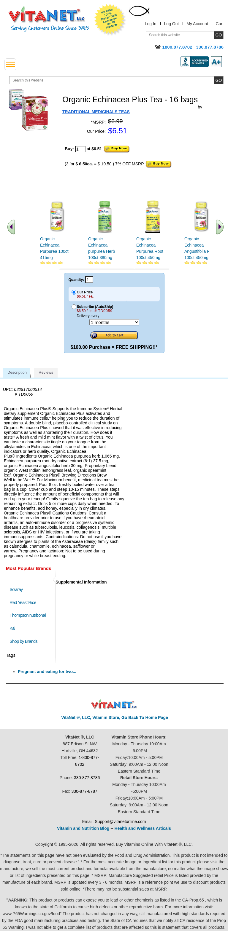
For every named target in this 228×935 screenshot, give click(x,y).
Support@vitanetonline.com (120, 821)
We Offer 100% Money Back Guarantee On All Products (110, 20)
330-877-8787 (84, 791)
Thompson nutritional (28, 615)
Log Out (171, 23)
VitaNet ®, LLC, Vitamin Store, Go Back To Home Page (114, 717)
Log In (150, 23)
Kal (12, 628)
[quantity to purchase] (80, 149)
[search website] (116, 80)
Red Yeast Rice (23, 602)
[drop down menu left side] (10, 64)
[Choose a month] (114, 322)
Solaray (16, 589)
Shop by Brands (25, 641)
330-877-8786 (87, 777)
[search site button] (218, 80)
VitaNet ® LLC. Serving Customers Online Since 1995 (49, 19)
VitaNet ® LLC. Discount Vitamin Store (114, 704)
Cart (220, 23)
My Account (197, 23)
